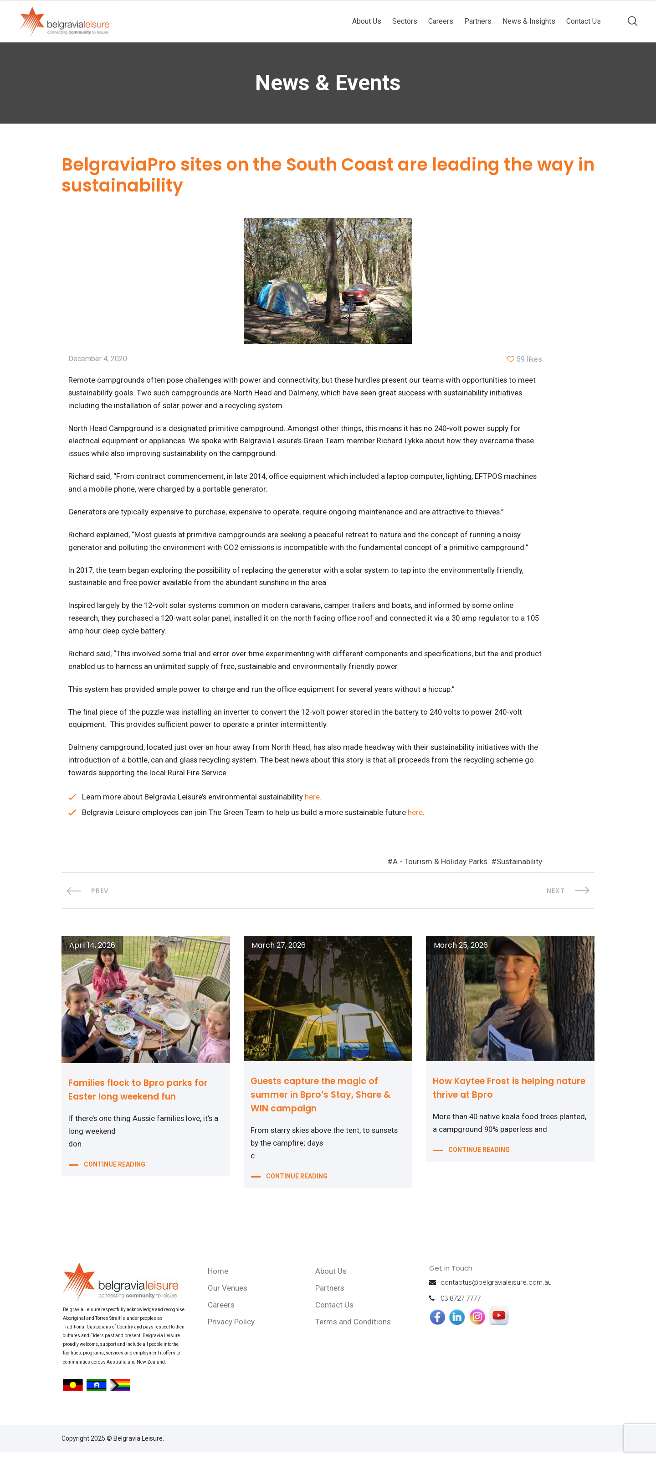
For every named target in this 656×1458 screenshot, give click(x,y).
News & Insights (528, 21)
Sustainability (519, 868)
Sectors (404, 21)
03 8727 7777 (461, 1305)
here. (315, 803)
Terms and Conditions (354, 1328)
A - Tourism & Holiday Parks (440, 868)
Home (219, 1277)
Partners (478, 21)
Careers (440, 21)
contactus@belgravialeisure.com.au (496, 1289)
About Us (366, 21)
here (418, 818)
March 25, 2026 (461, 952)
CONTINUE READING (114, 1173)
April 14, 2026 (92, 952)
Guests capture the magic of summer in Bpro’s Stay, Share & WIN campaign (324, 1101)
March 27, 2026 (278, 952)
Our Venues (228, 1294)
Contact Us (583, 21)
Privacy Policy (232, 1328)
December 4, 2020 (97, 360)
